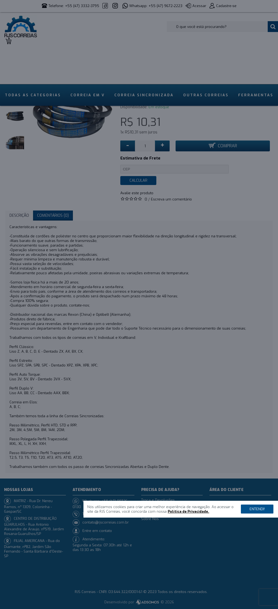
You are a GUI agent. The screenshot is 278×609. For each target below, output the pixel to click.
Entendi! (257, 509)
